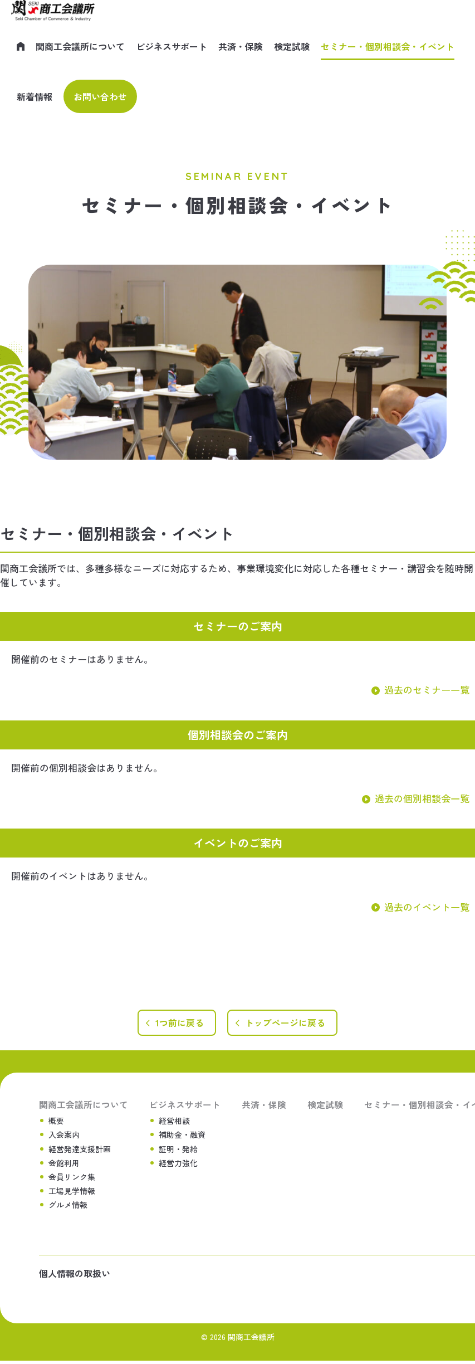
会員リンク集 (71, 1178)
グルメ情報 (67, 1206)
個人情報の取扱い (74, 1276)
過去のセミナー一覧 (426, 689)
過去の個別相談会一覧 (422, 798)
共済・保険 (240, 46)
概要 (56, 1122)
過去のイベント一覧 (426, 907)
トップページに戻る (286, 1024)
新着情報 (34, 96)
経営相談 (174, 1122)
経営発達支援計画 (79, 1150)
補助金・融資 (182, 1136)
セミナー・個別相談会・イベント (387, 46)
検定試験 (292, 46)
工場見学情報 (71, 1192)
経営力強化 (178, 1164)
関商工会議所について (80, 46)
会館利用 (64, 1164)
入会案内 (64, 1136)
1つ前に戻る (177, 1024)
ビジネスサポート (171, 46)
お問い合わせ (100, 96)
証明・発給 (178, 1150)
